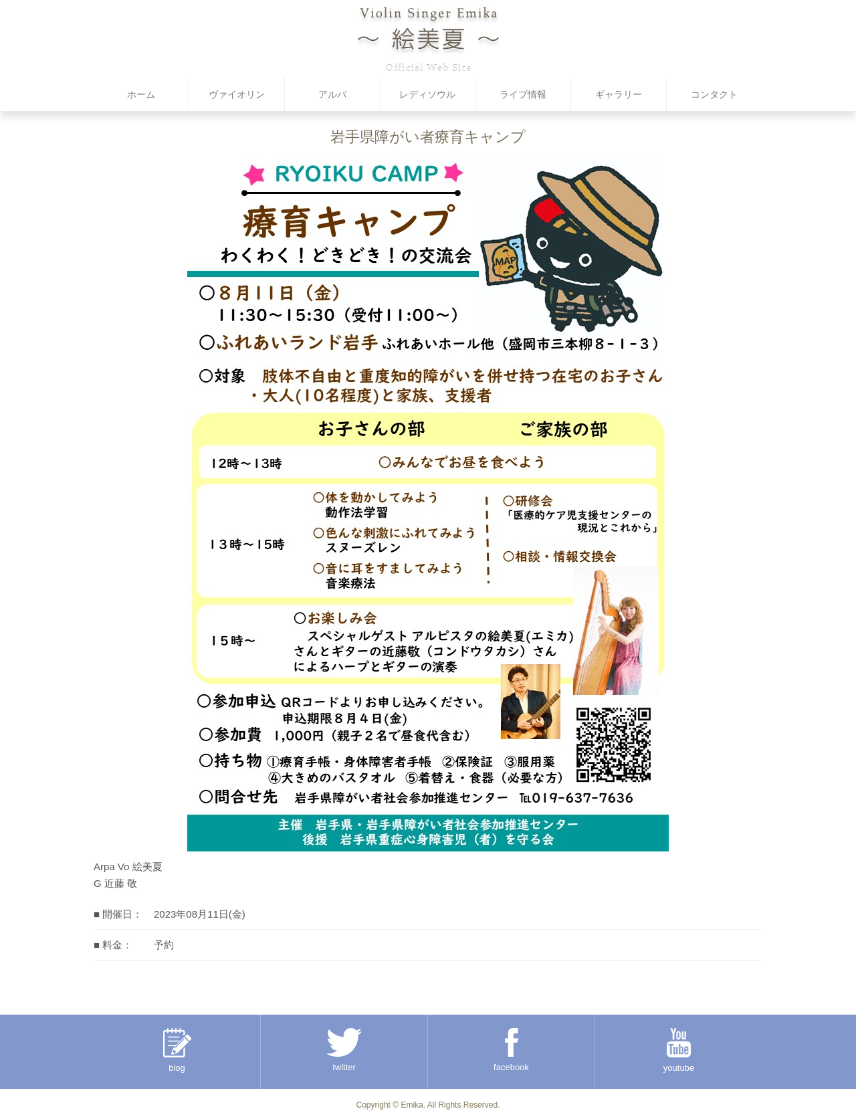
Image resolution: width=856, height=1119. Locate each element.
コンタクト (714, 94)
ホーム (141, 94)
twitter (344, 1050)
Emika (412, 1105)
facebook (511, 1050)
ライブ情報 (523, 94)
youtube (678, 1050)
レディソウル (427, 94)
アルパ (332, 94)
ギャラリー (618, 94)
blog (177, 1050)
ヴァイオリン (237, 94)
